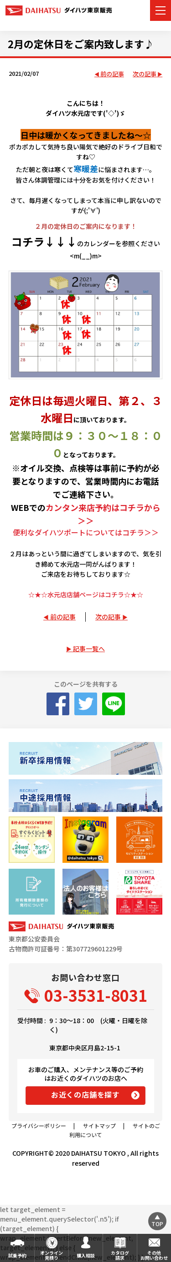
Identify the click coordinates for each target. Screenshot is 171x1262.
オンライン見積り (51, 1255)
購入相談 (86, 1255)
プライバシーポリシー (38, 1125)
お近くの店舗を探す (85, 1094)
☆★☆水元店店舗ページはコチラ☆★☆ (85, 594)
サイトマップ (99, 1125)
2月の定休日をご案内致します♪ (81, 44)
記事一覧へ (89, 648)
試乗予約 (17, 1255)
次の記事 (144, 74)
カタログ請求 (120, 1255)
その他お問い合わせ (154, 1255)
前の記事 (112, 74)
